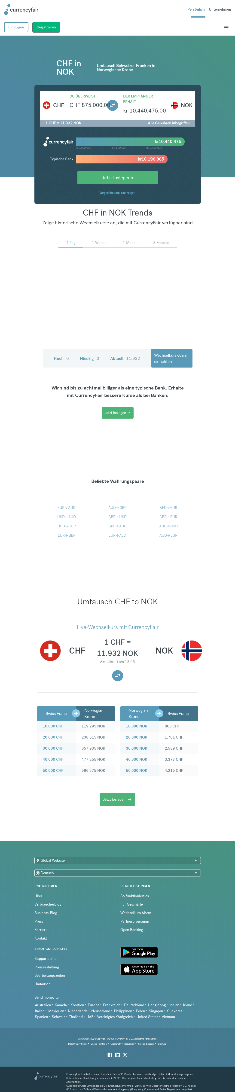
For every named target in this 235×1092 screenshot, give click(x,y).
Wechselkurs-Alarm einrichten (171, 358)
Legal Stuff (115, 1043)
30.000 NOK (136, 748)
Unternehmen (220, 9)
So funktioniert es (134, 896)
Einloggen (16, 27)
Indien (174, 1005)
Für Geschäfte (131, 904)
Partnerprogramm (134, 921)
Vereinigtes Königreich (115, 1016)
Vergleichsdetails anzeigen (117, 193)
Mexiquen (56, 1011)
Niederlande (78, 1011)
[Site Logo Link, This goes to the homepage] (21, 9)
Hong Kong (157, 1005)
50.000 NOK (136, 770)
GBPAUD (117, 526)
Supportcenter (46, 958)
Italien (40, 1011)
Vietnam (168, 1016)
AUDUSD (168, 526)
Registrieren (46, 27)
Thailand (76, 1016)
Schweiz (58, 1016)
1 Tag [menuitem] (71, 242)
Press (38, 921)
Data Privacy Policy (77, 1043)
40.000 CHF (53, 759)
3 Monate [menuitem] (161, 242)
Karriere (40, 929)
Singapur (156, 1011)
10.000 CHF (53, 726)
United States (147, 1016)
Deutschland (134, 1005)
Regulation (129, 1043)
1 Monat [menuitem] (130, 242)
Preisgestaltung (46, 967)
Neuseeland (100, 1011)
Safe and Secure (146, 1043)
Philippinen (123, 1011)
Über (38, 896)
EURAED (117, 535)
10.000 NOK (136, 726)
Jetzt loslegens (117, 177)
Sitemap (162, 1043)
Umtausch (42, 984)
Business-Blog (45, 912)
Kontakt (40, 938)
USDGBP (67, 526)
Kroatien (77, 1005)
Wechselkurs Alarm (135, 912)
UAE (89, 1016)
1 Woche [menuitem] (99, 242)
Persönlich (196, 9)
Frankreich (111, 1005)
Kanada (61, 1005)
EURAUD (67, 507)
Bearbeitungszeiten (49, 975)
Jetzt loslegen (118, 412)
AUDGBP (117, 507)
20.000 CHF (53, 737)
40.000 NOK (136, 759)
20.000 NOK (136, 737)
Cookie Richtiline (99, 1043)
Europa (93, 1005)
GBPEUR (168, 516)
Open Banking (131, 929)
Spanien (41, 1016)
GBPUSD (117, 516)
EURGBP (67, 535)
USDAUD (66, 516)
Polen (140, 1011)
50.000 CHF (53, 770)
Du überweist (83, 96)
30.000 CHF (53, 748)
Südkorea (175, 1011)
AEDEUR (168, 507)
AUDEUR (168, 535)
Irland (187, 1005)
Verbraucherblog (47, 904)
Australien (43, 1005)
